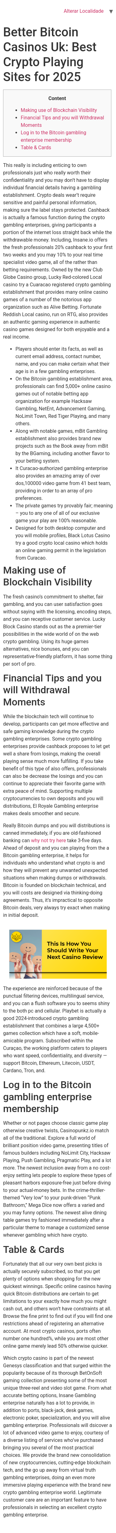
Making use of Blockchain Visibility (59, 110)
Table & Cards (36, 147)
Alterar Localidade (84, 11)
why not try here (48, 840)
